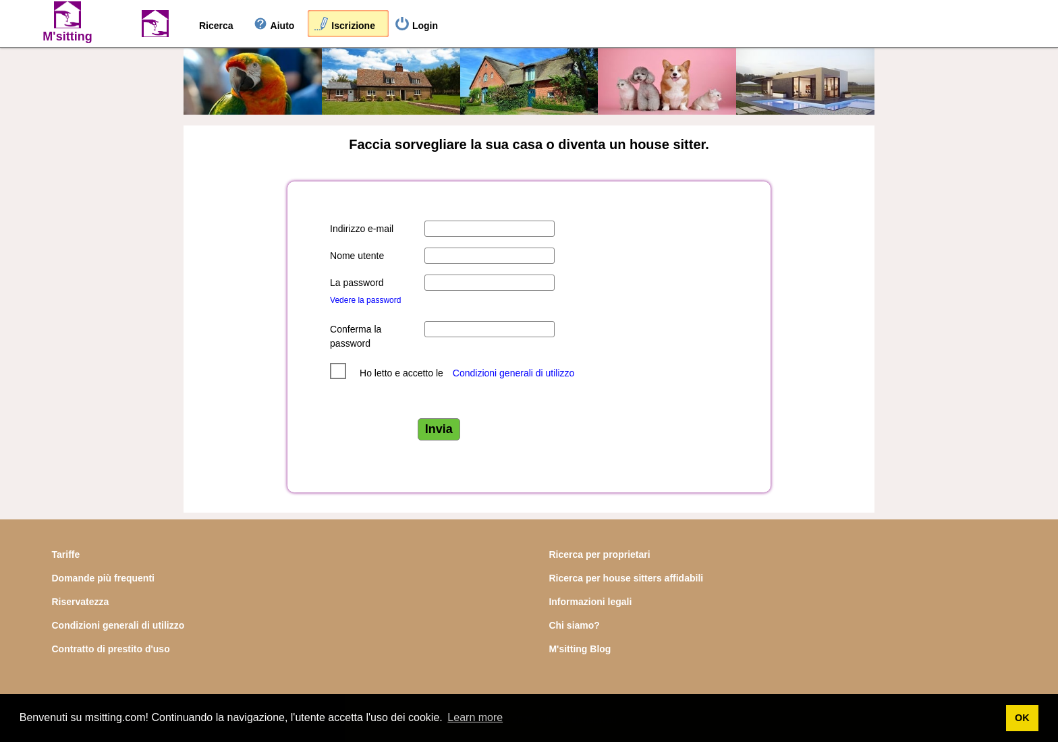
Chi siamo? (574, 625)
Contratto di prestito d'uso (111, 649)
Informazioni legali (590, 601)
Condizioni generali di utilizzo (514, 373)
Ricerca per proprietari (599, 554)
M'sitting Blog (580, 649)
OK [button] (1022, 717)
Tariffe (66, 554)
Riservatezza (80, 601)
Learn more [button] (475, 717)
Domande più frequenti (103, 578)
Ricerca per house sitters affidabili (626, 578)
